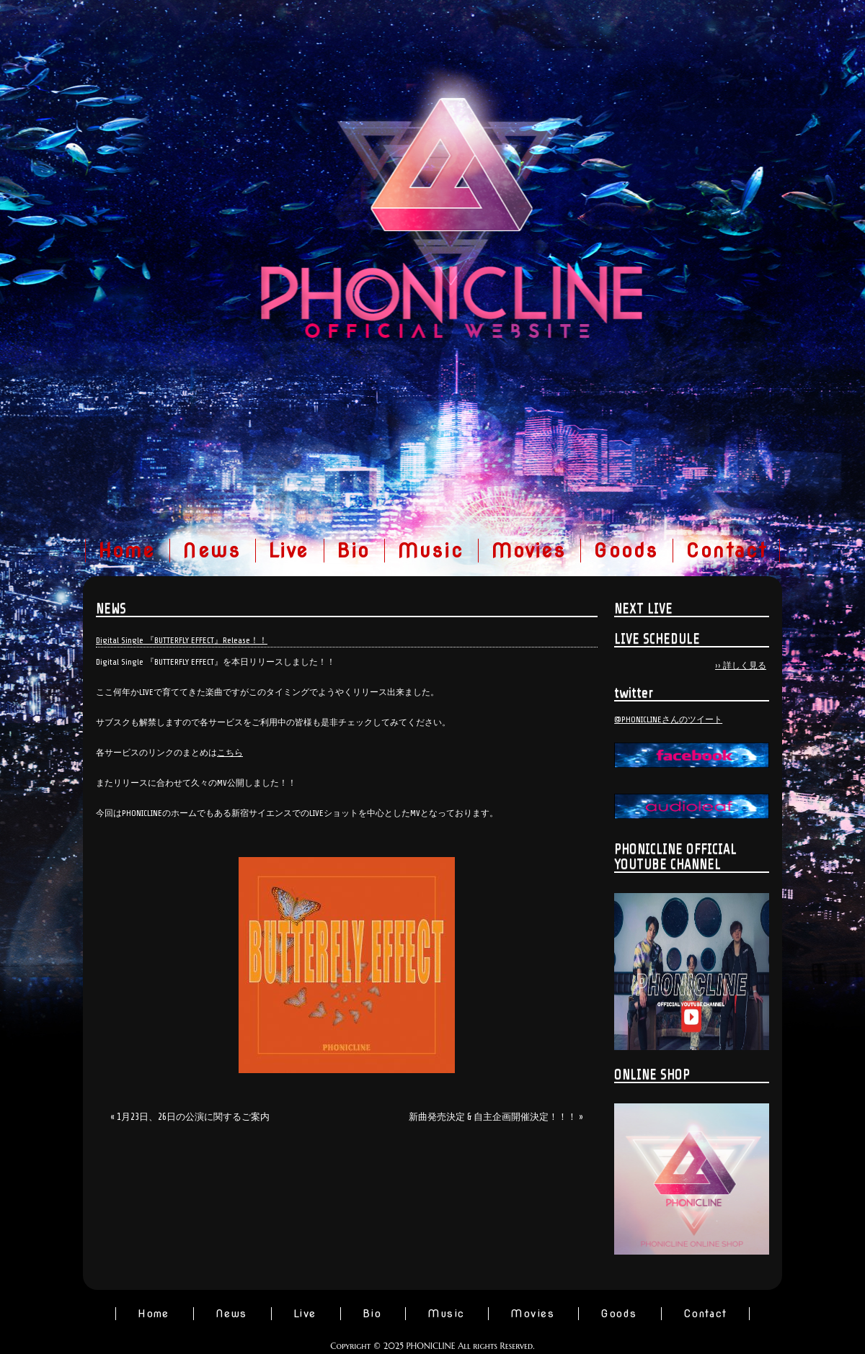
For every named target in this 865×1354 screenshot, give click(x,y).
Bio (353, 550)
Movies (529, 550)
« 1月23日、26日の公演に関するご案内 (190, 1116)
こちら (230, 753)
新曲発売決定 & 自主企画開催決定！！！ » (496, 1116)
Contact (726, 550)
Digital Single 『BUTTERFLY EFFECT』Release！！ (181, 640)
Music (430, 550)
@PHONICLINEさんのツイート (668, 719)
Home (127, 550)
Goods (625, 550)
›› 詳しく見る (740, 665)
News (211, 550)
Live (288, 550)
